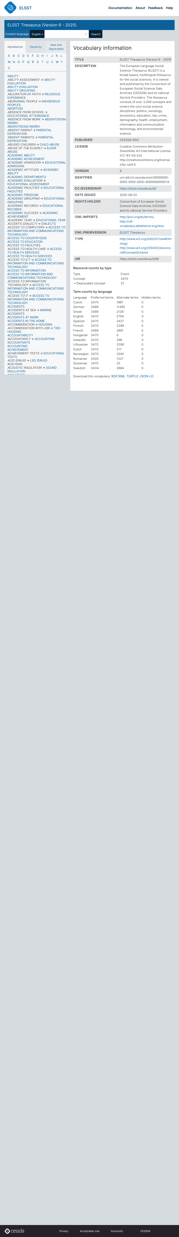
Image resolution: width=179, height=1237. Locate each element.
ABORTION (15, 108)
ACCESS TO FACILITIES (24, 245)
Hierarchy (36, 46)
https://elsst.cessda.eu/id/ (138, 188)
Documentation (120, 8)
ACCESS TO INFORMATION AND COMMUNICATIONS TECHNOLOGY (32, 276)
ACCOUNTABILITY (20, 335)
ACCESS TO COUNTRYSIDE (27, 238)
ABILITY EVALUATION (22, 87)
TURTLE (132, 376)
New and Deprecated (56, 46)
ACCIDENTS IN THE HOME (26, 321)
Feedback (155, 8)
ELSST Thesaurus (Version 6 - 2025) (41, 25)
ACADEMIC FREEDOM (22, 195)
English (36, 34)
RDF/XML (118, 376)
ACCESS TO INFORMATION (26, 270)
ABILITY (13, 76)
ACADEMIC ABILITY (21, 155)
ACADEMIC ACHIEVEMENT (26, 159)
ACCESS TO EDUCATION (25, 242)
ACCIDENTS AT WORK (23, 317)
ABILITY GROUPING (21, 90)
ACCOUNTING (17, 346)
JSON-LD (146, 376)
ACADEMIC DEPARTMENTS (26, 177)
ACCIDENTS (16, 306)
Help (169, 8)
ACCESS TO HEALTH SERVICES (29, 256)
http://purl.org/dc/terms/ (137, 217)
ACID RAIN (14, 364)
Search (95, 34)
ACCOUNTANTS (18, 342)
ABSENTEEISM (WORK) (23, 126)
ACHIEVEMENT (18, 350)
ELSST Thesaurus (132, 232)
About (140, 8)
